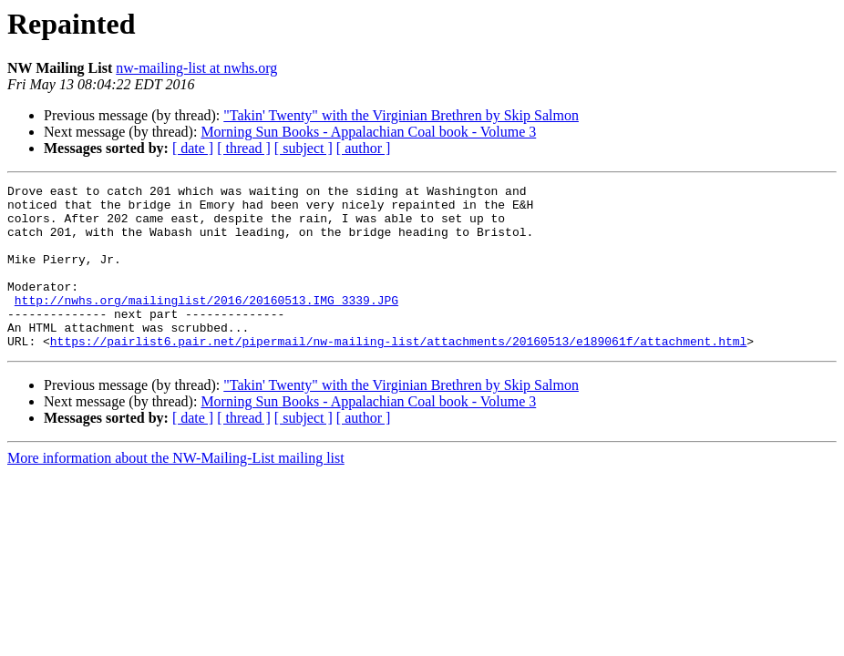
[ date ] (192, 148)
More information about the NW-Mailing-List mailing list (176, 490)
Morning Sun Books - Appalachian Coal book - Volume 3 (368, 131)
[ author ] (363, 148)
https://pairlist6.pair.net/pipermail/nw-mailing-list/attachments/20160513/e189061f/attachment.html (398, 373)
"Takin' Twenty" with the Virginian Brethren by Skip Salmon (401, 115)
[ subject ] (303, 148)
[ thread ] (244, 148)
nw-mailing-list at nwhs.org (196, 68)
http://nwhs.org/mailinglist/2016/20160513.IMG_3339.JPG (206, 324)
